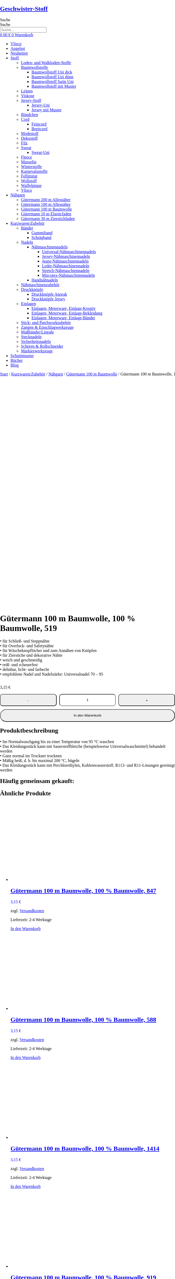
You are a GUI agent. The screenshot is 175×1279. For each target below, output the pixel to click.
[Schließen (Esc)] (18, 1273)
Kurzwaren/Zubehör (28, 374)
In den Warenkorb (87, 488)
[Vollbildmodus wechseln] (7, 1273)
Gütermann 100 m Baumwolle (91, 374)
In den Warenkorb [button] (25, 701)
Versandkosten (31, 684)
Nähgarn (56, 374)
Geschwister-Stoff (24, 8)
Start (4, 374)
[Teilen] (12, 1273)
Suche (5, 20)
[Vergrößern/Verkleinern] (2, 1273)
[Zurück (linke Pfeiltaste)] (2, 1278)
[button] (92, 58)
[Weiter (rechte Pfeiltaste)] (7, 1278)
